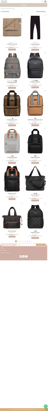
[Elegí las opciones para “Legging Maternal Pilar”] (35, 49)
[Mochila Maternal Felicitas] (12, 141)
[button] (12, 199)
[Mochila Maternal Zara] (12, 179)
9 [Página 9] (27, 241)
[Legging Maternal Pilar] (35, 27)
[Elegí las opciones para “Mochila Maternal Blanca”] (35, 163)
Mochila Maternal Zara (12, 193)
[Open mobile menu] (45, 2)
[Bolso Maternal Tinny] (35, 179)
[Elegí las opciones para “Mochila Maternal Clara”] (35, 238)
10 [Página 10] (29, 241)
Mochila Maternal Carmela (12, 119)
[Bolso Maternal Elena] (12, 217)
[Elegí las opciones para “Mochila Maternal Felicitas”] (12, 163)
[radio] (10, 42)
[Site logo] (4, 1)
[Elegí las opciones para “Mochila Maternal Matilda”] (12, 88)
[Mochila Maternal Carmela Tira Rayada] (35, 103)
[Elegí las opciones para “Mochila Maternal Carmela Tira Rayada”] (35, 125)
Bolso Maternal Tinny (35, 195)
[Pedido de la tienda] (41, 11)
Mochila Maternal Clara (35, 233)
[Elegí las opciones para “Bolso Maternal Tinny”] (35, 201)
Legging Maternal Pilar (35, 44)
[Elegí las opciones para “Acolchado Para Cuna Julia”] (12, 49)
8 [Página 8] (25, 241)
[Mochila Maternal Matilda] (12, 65)
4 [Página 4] (21, 241)
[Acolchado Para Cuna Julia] (12, 27)
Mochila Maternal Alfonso (35, 81)
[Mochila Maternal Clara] (35, 217)
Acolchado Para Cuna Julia (12, 43)
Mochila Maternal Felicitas (12, 157)
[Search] (43, 2)
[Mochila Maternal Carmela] (12, 104)
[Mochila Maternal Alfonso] (35, 65)
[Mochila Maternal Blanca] (35, 141)
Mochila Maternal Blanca (35, 157)
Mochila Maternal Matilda (12, 82)
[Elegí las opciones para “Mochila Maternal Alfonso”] (35, 87)
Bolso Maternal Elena (12, 231)
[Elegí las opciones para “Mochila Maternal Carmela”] (12, 125)
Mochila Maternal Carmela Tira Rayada (35, 119)
